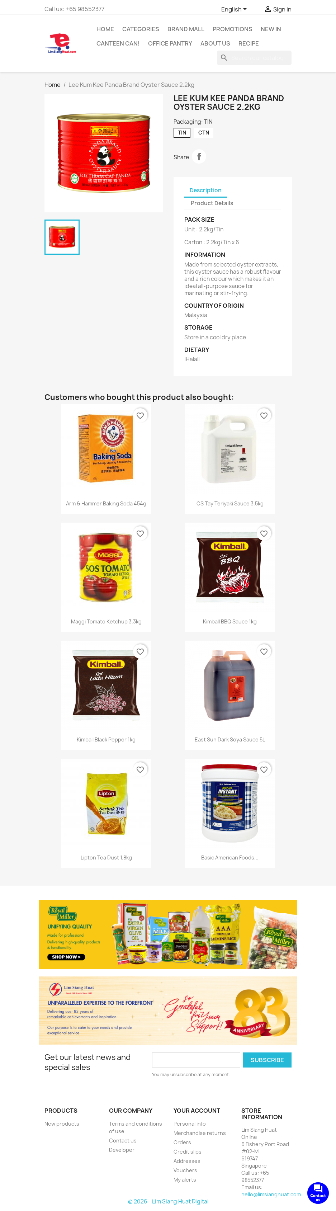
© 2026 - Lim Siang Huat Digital (168, 1201)
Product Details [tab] (212, 203)
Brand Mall (185, 29)
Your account (197, 1111)
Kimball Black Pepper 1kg (106, 739)
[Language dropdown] (235, 9)
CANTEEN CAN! (118, 43)
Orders (182, 1142)
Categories (140, 29)
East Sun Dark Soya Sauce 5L (230, 739)
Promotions (232, 29)
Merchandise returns (200, 1133)
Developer (121, 1149)
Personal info (190, 1123)
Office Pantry (170, 43)
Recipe (248, 43)
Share (199, 156)
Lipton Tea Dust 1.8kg (106, 857)
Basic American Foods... (230, 857)
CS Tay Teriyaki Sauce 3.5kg (230, 503)
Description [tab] (206, 190)
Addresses (187, 1161)
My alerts (185, 1179)
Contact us (123, 1140)
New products (61, 1123)
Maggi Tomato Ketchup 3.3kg (106, 621)
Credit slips (188, 1151)
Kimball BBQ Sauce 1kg (230, 621)
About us (215, 43)
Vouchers (185, 1170)
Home (105, 29)
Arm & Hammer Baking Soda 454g (106, 503)
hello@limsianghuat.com (271, 1194)
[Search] (254, 58)
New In (271, 29)
